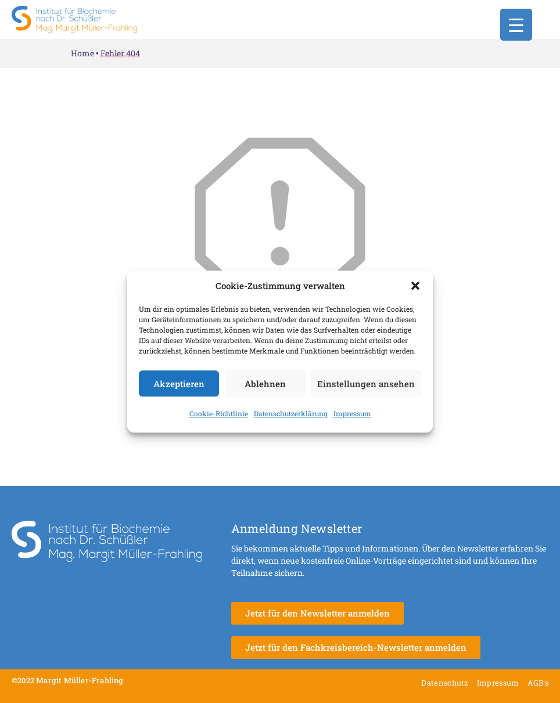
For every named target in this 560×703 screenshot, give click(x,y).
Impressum (352, 413)
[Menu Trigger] (516, 25)
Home (82, 53)
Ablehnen (265, 384)
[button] (415, 285)
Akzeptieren (178, 384)
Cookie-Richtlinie (218, 413)
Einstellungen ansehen (366, 384)
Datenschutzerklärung (291, 413)
